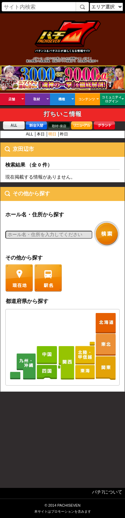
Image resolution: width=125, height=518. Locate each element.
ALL (29, 134)
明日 (52, 134)
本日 (41, 134)
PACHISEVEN (68, 505)
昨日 (64, 134)
